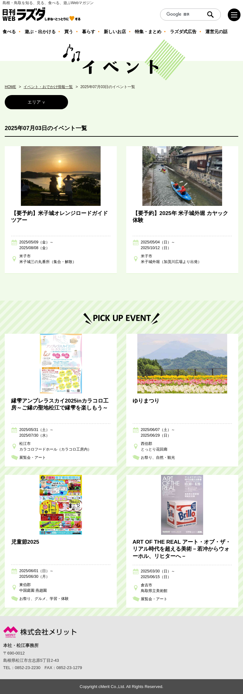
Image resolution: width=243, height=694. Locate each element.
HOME (10, 87)
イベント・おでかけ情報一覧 (48, 87)
